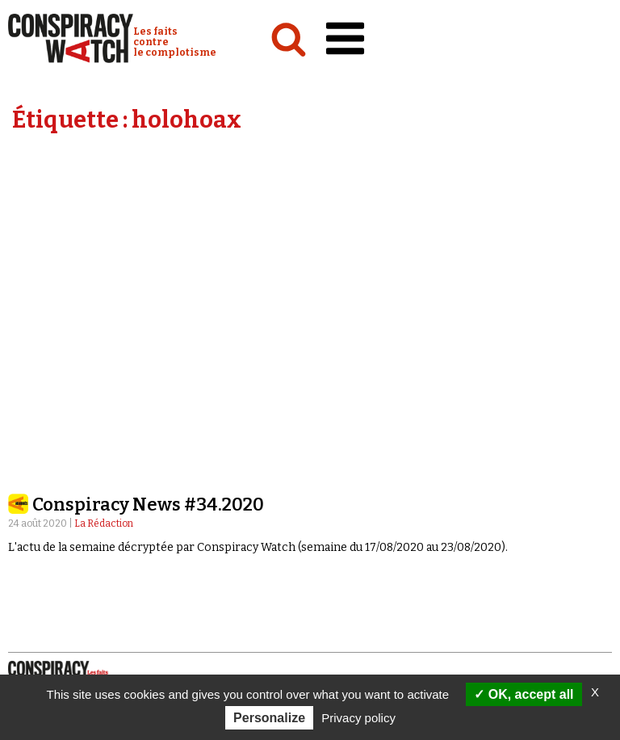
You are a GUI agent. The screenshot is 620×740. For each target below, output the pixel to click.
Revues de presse (359, 496)
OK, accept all (523, 694)
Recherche (371, 521)
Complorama (349, 450)
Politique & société (61, 434)
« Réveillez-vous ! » (363, 465)
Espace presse (358, 551)
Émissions (339, 434)
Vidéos (330, 419)
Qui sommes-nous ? (68, 520)
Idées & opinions (56, 465)
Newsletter (353, 567)
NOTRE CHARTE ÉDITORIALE (88, 551)
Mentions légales (69, 581)
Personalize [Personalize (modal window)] (269, 718)
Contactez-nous (365, 536)
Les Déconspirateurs (369, 480)
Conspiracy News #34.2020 (148, 202)
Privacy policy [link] (358, 718)
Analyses (36, 419)
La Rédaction (103, 221)
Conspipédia (43, 480)
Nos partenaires (65, 566)
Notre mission (57, 535)
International (49, 450)
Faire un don (369, 582)
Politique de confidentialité (100, 597)
